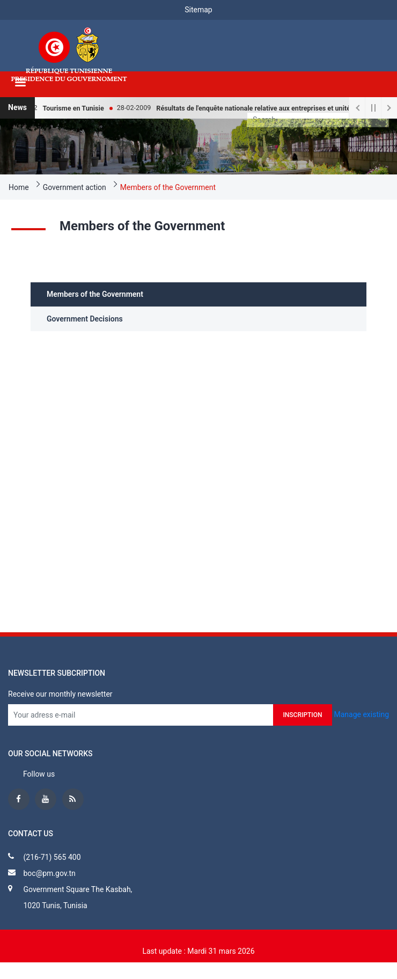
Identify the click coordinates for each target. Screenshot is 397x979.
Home (19, 187)
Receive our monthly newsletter (60, 694)
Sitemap (198, 9)
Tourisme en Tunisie (77, 108)
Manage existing (361, 714)
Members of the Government (168, 187)
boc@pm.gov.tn (49, 873)
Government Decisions (85, 319)
